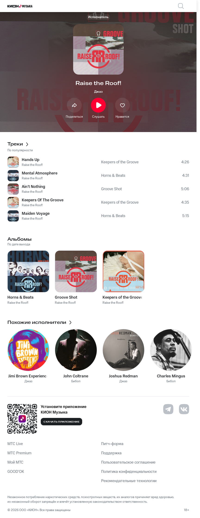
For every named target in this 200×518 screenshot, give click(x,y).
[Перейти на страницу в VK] (184, 409)
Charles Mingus (171, 376)
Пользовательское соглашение (128, 462)
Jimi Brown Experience (28, 376)
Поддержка (111, 453)
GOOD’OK (15, 471)
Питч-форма (112, 444)
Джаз (98, 91)
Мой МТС (15, 462)
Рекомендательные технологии (128, 481)
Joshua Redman (123, 376)
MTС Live (15, 444)
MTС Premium (19, 453)
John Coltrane (75, 376)
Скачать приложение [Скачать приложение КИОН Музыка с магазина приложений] (61, 421)
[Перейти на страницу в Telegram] (168, 409)
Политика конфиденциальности (128, 471)
